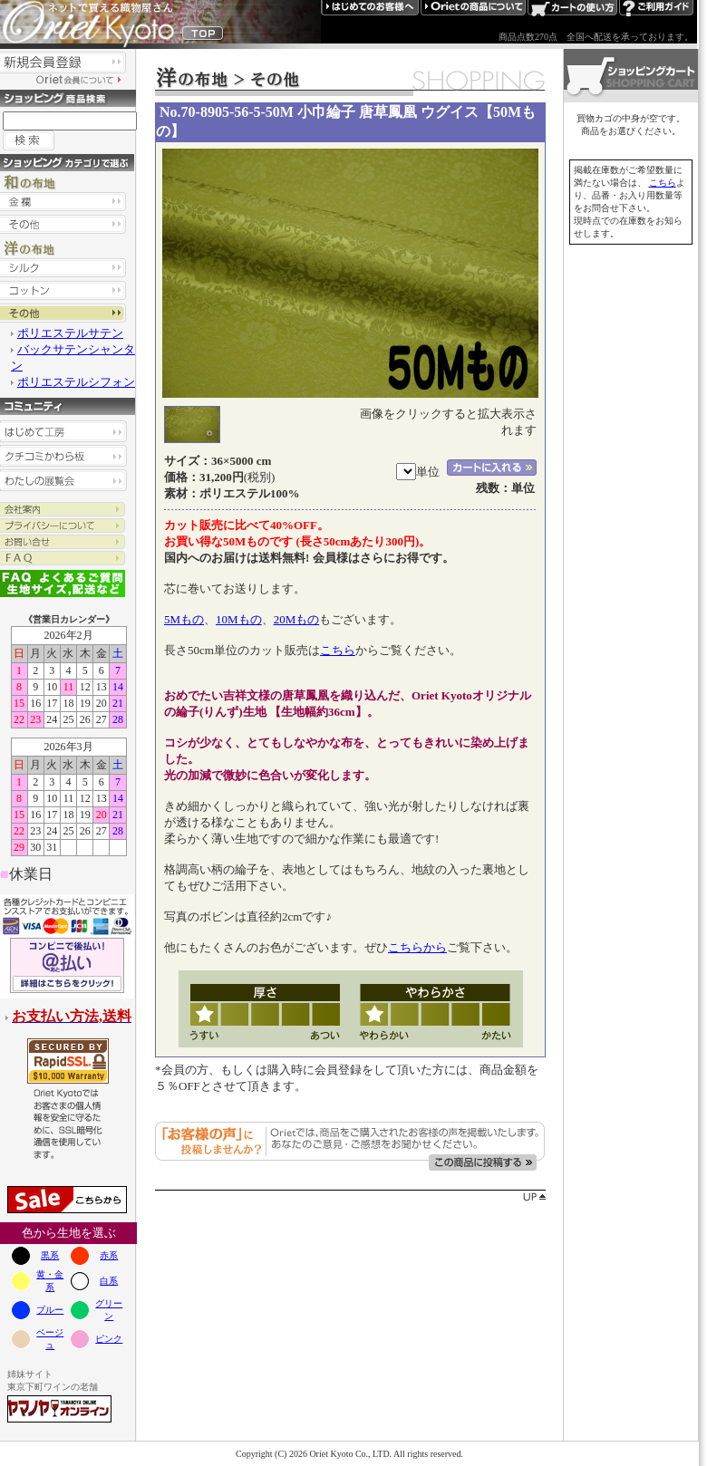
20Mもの (297, 619)
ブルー (49, 1310)
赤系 (109, 1255)
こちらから (417, 947)
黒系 (50, 1255)
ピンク (108, 1339)
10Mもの (239, 619)
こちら (337, 650)
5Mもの (184, 619)
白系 (109, 1281)
